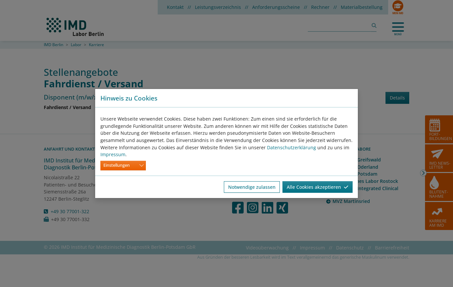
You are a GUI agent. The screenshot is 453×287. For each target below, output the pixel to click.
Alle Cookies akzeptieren (317, 187)
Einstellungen (116, 165)
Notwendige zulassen (252, 187)
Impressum (112, 154)
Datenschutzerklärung (291, 147)
